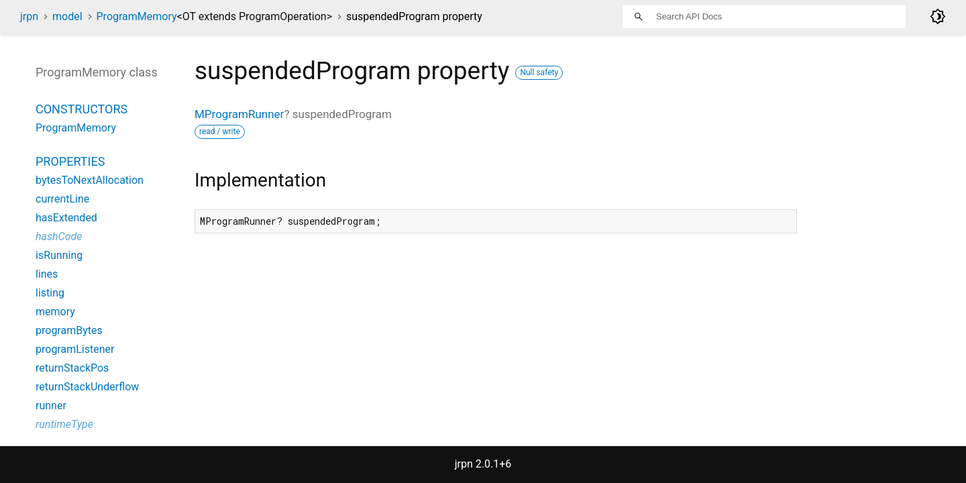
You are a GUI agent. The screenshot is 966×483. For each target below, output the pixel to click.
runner (51, 405)
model (67, 16)
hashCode (59, 236)
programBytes (69, 330)
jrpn (29, 16)
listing (50, 292)
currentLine (62, 199)
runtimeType (64, 424)
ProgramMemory (215, 16)
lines (47, 274)
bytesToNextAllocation (90, 180)
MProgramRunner (239, 114)
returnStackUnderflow (87, 386)
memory (55, 311)
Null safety (539, 72)
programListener (75, 349)
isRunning (59, 255)
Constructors (81, 109)
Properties (70, 161)
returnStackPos (72, 368)
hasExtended (66, 217)
